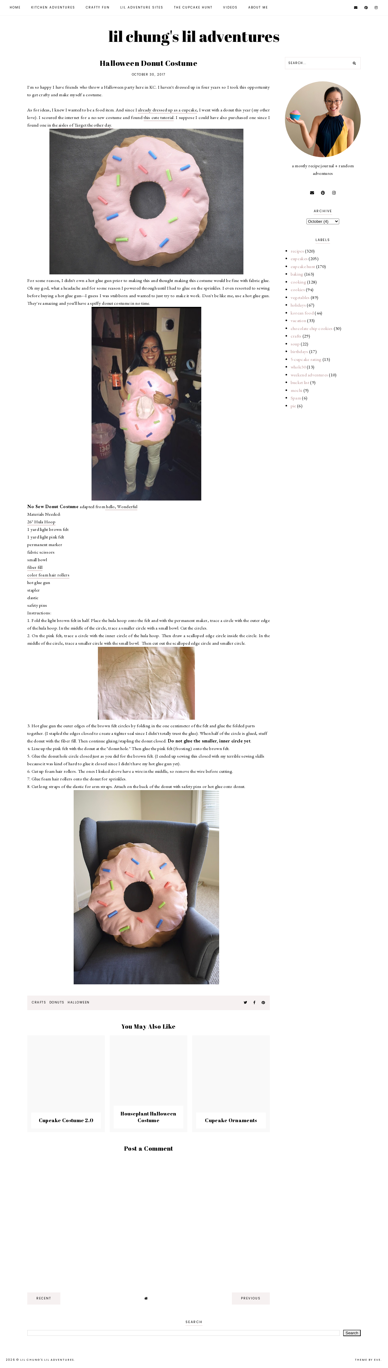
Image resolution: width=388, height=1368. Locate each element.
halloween (79, 1002)
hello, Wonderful (121, 506)
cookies (298, 289)
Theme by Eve (368, 1360)
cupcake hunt (303, 266)
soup (295, 344)
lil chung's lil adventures (194, 36)
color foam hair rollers (48, 575)
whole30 (298, 367)
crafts (39, 1002)
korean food (302, 313)
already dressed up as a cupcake (167, 110)
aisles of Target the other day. (85, 125)
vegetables (300, 297)
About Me (258, 7)
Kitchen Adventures (53, 7)
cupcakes (299, 258)
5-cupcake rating (306, 359)
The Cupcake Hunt (193, 7)
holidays (298, 305)
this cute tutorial (158, 117)
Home (15, 7)
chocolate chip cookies (312, 328)
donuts (57, 1002)
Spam (296, 398)
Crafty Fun (98, 7)
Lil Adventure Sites (141, 7)
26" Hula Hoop (41, 521)
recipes (297, 251)
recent (43, 1298)
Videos (230, 7)
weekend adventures (309, 375)
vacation (298, 320)
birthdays (299, 351)
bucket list (300, 382)
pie (293, 406)
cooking (298, 282)
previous (251, 1298)
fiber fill (34, 567)
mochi (297, 390)
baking (297, 274)
